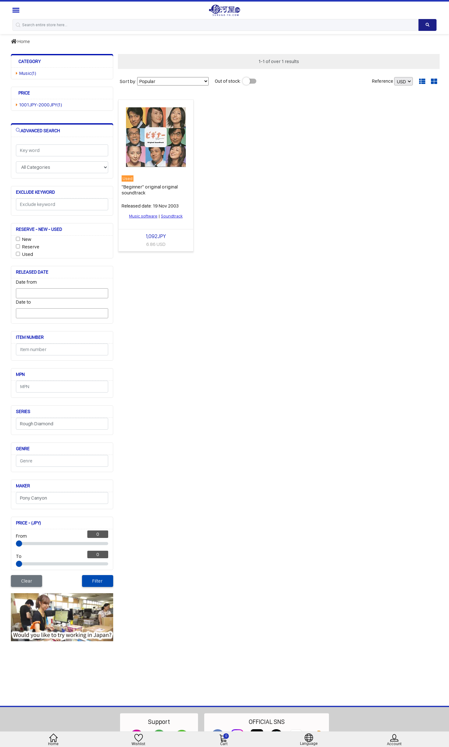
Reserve (30, 247)
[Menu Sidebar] (16, 10)
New (26, 239)
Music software (143, 215)
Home (20, 41)
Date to (23, 302)
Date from (26, 282)
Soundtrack (172, 215)
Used (27, 254)
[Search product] (427, 25)
